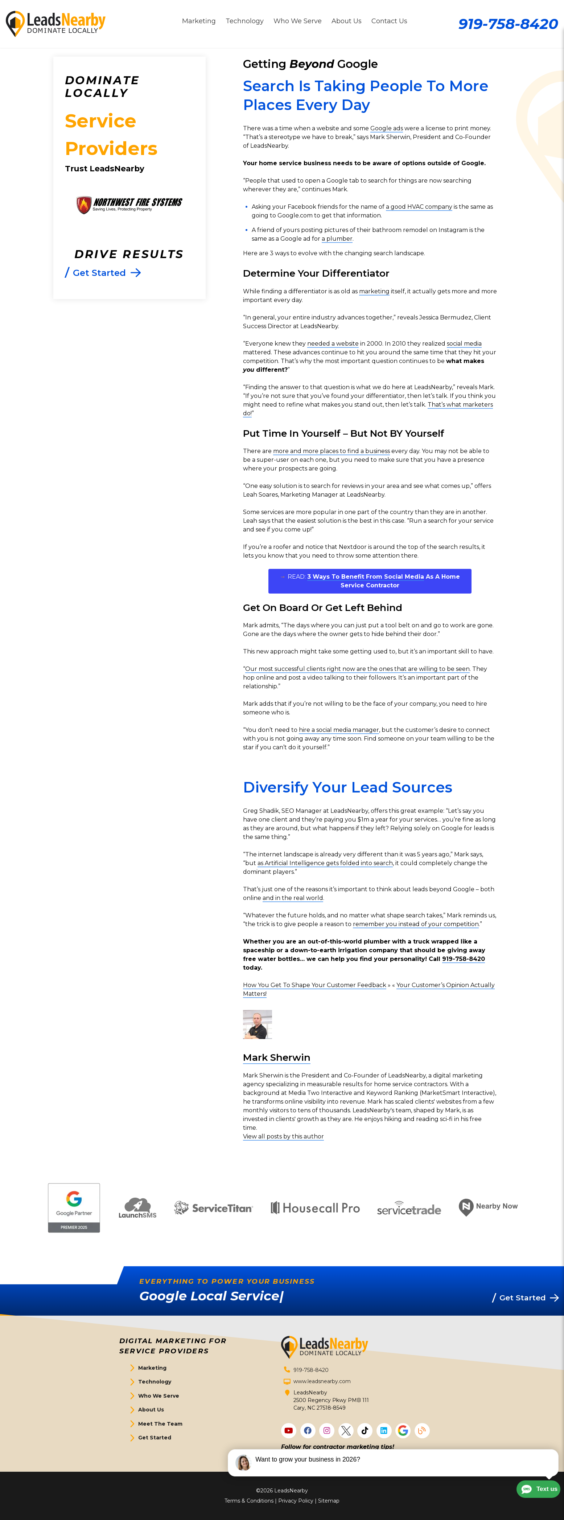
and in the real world (293, 898)
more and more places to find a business (331, 451)
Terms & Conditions (249, 1500)
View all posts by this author (283, 1136)
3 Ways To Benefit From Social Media (365, 576)
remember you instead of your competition (416, 924)
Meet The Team (160, 1424)
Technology (154, 1381)
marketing (374, 291)
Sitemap (328, 1500)
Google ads (386, 128)
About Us (151, 1409)
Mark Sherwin (276, 1057)
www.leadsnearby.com (322, 1381)
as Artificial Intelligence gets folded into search (325, 863)
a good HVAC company (419, 206)
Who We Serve (158, 1396)
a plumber (337, 238)
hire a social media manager (339, 729)
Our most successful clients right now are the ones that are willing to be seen (357, 668)
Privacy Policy (295, 1500)
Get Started (154, 1437)
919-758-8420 (508, 24)
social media (464, 343)
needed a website (333, 343)
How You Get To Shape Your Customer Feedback (314, 985)
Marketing (152, 1368)
